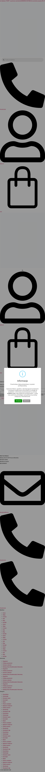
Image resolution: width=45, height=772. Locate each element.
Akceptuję (18, 401)
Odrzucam (26, 401)
